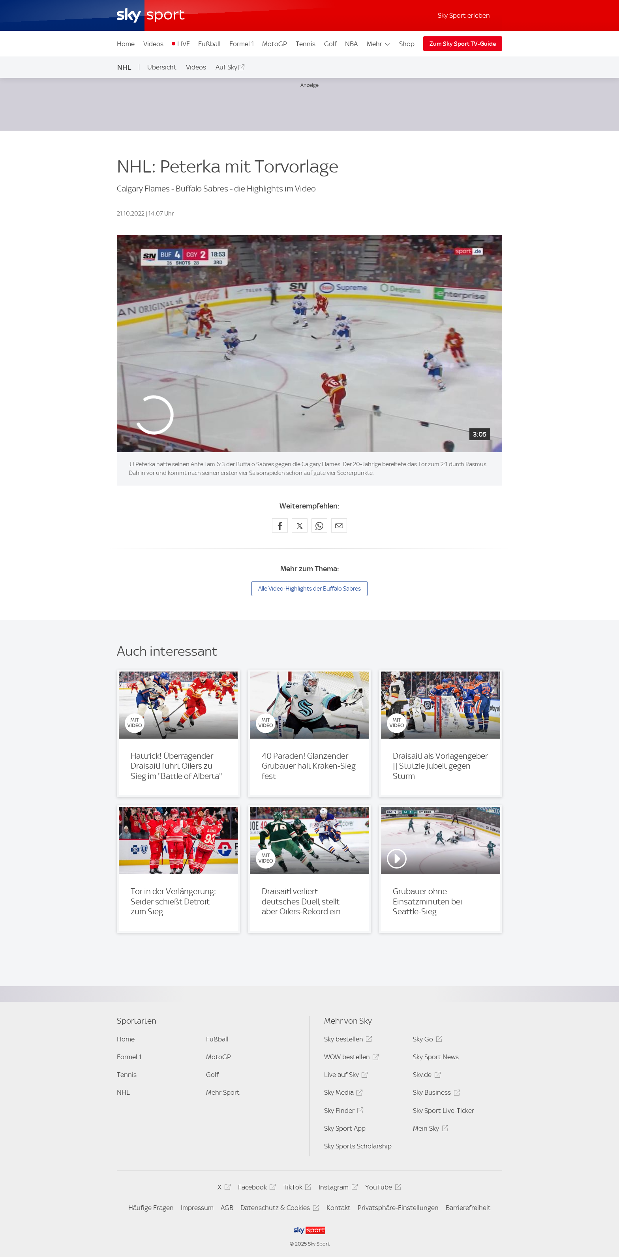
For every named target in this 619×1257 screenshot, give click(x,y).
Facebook (256, 1188)
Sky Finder (342, 1112)
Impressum (197, 1208)
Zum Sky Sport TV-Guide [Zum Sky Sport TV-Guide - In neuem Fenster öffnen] (463, 43)
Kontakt (338, 1208)
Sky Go (426, 1040)
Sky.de (425, 1076)
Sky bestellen (347, 1040)
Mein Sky (429, 1129)
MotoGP (274, 44)
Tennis (305, 44)
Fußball (209, 44)
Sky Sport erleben (464, 15)
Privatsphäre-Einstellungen (398, 1208)
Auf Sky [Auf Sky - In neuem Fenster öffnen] (226, 67)
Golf (330, 44)
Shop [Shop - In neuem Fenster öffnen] (407, 44)
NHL (124, 67)
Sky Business (435, 1093)
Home (126, 44)
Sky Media (342, 1093)
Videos (153, 44)
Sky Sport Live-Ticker (443, 1110)
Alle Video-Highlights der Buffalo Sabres (309, 588)
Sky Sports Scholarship (358, 1146)
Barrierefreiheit (468, 1208)
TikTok (296, 1188)
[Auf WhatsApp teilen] (319, 525)
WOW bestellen (350, 1058)
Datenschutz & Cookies (278, 1209)
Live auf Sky (345, 1076)
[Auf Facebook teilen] (280, 525)
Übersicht (161, 67)
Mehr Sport (223, 1092)
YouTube (382, 1188)
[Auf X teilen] (300, 525)
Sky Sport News (436, 1057)
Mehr (379, 44)
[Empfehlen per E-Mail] (339, 525)
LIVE (183, 44)
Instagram (337, 1188)
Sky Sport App (345, 1128)
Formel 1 (241, 44)
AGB (227, 1208)
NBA (351, 44)
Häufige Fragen (151, 1208)
